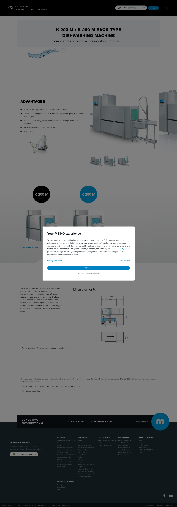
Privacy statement (54, 261)
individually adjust (122, 249)
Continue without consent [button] (88, 274)
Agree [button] (87, 268)
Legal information (123, 261)
